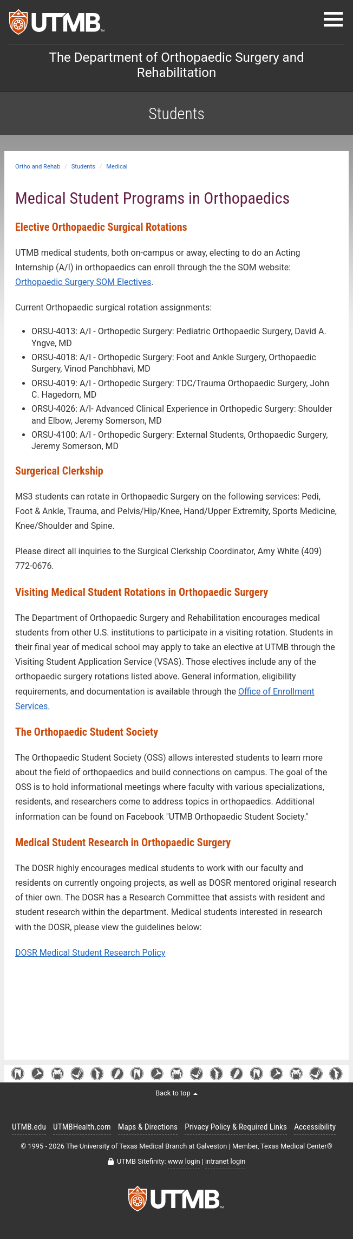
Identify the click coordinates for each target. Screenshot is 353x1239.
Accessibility (315, 1127)
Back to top (176, 1093)
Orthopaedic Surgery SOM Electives (83, 282)
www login (184, 1161)
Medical (116, 166)
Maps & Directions (148, 1127)
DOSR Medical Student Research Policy (90, 953)
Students (83, 166)
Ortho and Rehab (37, 166)
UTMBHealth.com (82, 1127)
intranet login (225, 1161)
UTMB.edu (29, 1127)
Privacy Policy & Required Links (236, 1127)
